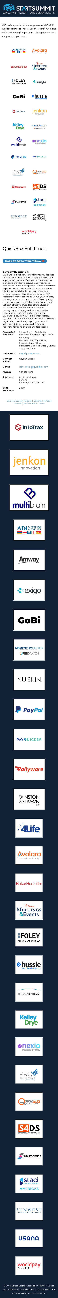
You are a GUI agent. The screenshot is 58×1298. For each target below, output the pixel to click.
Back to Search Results (19, 401)
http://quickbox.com (29, 353)
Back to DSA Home (33, 403)
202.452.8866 (19, 1293)
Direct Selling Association (24, 1285)
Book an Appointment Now (23, 261)
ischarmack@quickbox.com (33, 367)
